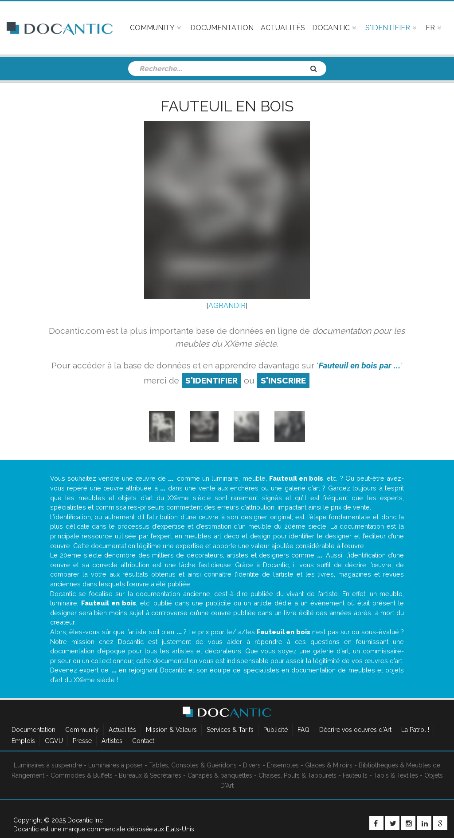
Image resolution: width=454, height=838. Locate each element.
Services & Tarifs (230, 729)
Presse (82, 740)
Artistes (112, 740)
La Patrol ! (415, 729)
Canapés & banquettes (220, 775)
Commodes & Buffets (82, 775)
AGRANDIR (227, 305)
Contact (143, 740)
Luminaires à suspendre (48, 765)
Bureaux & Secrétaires (150, 775)
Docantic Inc (85, 820)
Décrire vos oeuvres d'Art (355, 729)
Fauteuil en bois (227, 106)
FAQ (303, 729)
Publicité (275, 729)
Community (82, 729)
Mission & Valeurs (171, 729)
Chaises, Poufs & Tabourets (297, 775)
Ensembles (283, 765)
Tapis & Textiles (396, 775)
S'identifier (211, 380)
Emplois (23, 740)
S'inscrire (283, 380)
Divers (252, 765)
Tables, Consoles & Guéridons (193, 765)
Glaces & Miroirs (328, 765)
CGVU (54, 740)
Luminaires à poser (115, 765)
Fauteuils (355, 775)
